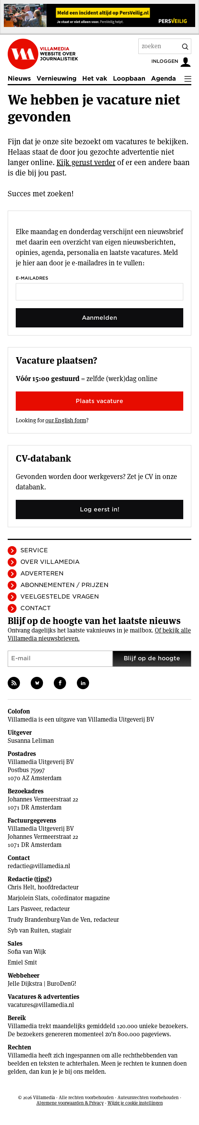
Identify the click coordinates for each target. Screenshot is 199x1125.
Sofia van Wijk (27, 952)
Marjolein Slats (28, 898)
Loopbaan (129, 78)
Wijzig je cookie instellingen (135, 1103)
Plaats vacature (99, 401)
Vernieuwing (56, 78)
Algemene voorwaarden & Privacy (70, 1103)
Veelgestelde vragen (59, 596)
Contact (35, 608)
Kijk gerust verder (85, 162)
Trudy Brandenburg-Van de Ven (49, 920)
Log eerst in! (99, 509)
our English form (65, 420)
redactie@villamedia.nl (39, 866)
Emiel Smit (22, 962)
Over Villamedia (50, 561)
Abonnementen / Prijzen (64, 585)
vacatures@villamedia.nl (41, 1005)
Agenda (163, 78)
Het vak (94, 78)
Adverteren (41, 573)
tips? (43, 879)
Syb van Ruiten (28, 930)
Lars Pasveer (24, 909)
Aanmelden (99, 317)
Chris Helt (21, 887)
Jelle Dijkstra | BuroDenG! (42, 984)
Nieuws (19, 78)
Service (34, 550)
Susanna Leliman (31, 741)
